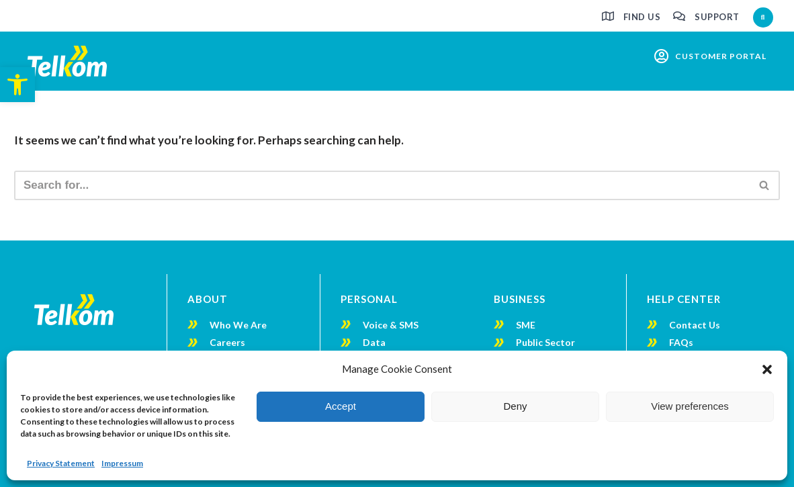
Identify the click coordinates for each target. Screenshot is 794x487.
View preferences (690, 406)
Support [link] (717, 16)
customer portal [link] (720, 56)
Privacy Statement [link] (61, 463)
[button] (767, 369)
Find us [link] (642, 16)
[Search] (382, 185)
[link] (17, 84)
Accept (340, 406)
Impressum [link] (122, 463)
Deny (515, 406)
